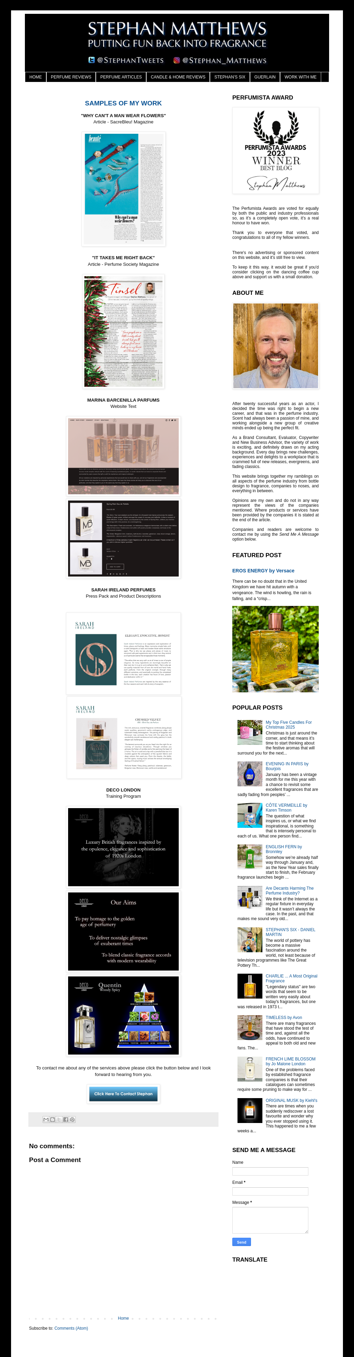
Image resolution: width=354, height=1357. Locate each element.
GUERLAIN (265, 77)
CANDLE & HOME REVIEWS (178, 77)
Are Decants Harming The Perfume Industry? (290, 891)
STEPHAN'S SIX (229, 77)
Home (123, 1318)
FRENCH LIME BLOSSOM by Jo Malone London (291, 1061)
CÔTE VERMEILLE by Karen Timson (286, 808)
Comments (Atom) (71, 1328)
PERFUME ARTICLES (121, 77)
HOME (35, 77)
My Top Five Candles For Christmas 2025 (289, 725)
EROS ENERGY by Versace (263, 570)
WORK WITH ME (301, 77)
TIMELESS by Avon (284, 1017)
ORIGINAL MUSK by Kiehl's (291, 1100)
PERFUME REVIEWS (71, 77)
